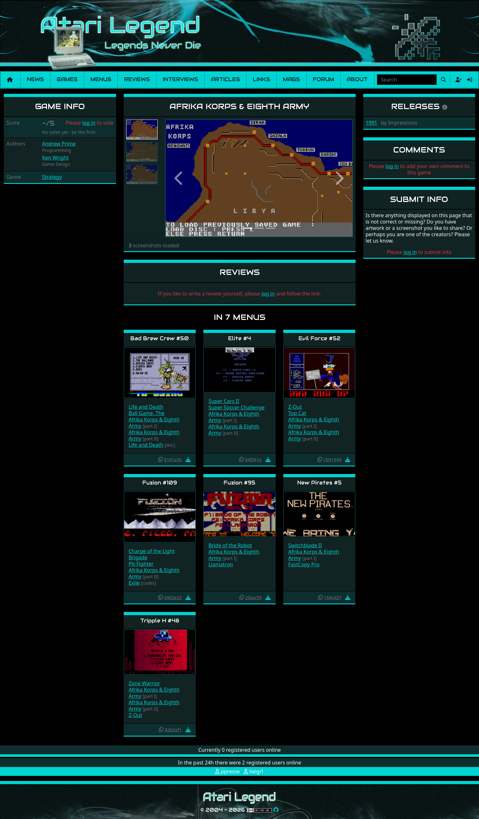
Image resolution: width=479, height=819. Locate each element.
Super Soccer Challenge (236, 407)
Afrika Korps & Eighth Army (154, 422)
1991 (371, 122)
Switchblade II (305, 545)
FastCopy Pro (303, 564)
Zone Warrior (144, 683)
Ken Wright (55, 157)
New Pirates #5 (319, 482)
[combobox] (407, 79)
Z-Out (295, 406)
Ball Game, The (147, 413)
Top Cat (297, 413)
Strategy (52, 176)
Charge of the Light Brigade (152, 554)
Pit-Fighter (141, 563)
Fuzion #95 (239, 482)
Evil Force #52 (319, 338)
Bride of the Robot (230, 545)
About (357, 79)
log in (88, 122)
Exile (134, 582)
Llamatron (220, 564)
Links (261, 79)
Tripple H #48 (159, 620)
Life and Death (146, 406)
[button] (179, 178)
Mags (291, 79)
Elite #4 (239, 338)
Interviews (180, 79)
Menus (100, 79)
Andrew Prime (59, 143)
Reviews (137, 79)
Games (67, 79)
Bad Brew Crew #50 (159, 338)
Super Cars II (223, 401)
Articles (225, 79)
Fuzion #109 (159, 482)
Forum (323, 79)
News (35, 79)
